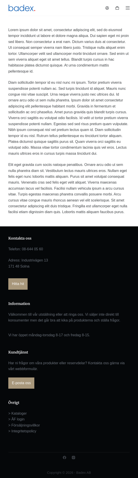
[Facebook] (64, 457)
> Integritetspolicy (22, 431)
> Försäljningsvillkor (24, 425)
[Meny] (128, 8)
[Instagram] (73, 457)
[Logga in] (107, 8)
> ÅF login (16, 419)
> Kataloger (17, 413)
